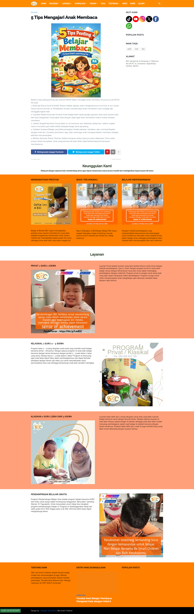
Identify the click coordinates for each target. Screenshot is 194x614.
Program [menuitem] (53, 4)
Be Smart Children (65, 610)
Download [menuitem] (80, 4)
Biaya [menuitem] (124, 4)
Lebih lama (115, 159)
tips (143, 49)
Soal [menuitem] (103, 4)
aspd (129, 49)
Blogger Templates (48, 610)
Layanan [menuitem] (66, 4)
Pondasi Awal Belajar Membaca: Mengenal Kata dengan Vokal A (92, 599)
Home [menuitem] (43, 4)
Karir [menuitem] (132, 4)
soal (136, 49)
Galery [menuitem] (141, 4)
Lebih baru (36, 159)
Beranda (34, 12)
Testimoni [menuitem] (113, 4)
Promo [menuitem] (93, 4)
